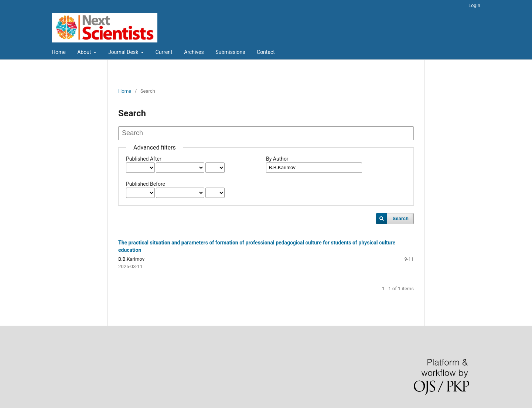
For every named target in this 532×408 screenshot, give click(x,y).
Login (474, 5)
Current (164, 52)
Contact (266, 52)
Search (401, 218)
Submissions (230, 52)
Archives (194, 52)
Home (59, 52)
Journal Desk (124, 52)
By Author (277, 159)
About (84, 52)
